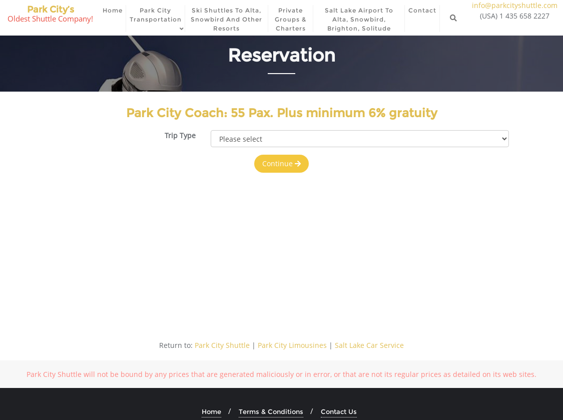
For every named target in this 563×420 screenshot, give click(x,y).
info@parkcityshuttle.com (514, 5)
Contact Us (339, 411)
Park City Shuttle (222, 345)
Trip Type (180, 135)
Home (211, 411)
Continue (281, 163)
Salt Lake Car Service (369, 345)
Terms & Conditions (271, 411)
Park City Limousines (292, 345)
